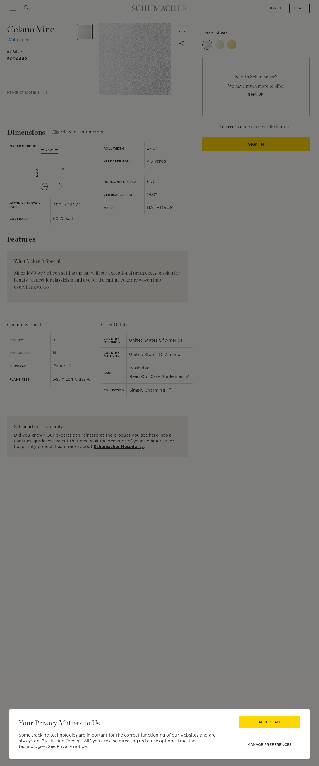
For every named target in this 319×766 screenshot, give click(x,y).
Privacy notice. (72, 746)
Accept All (269, 722)
